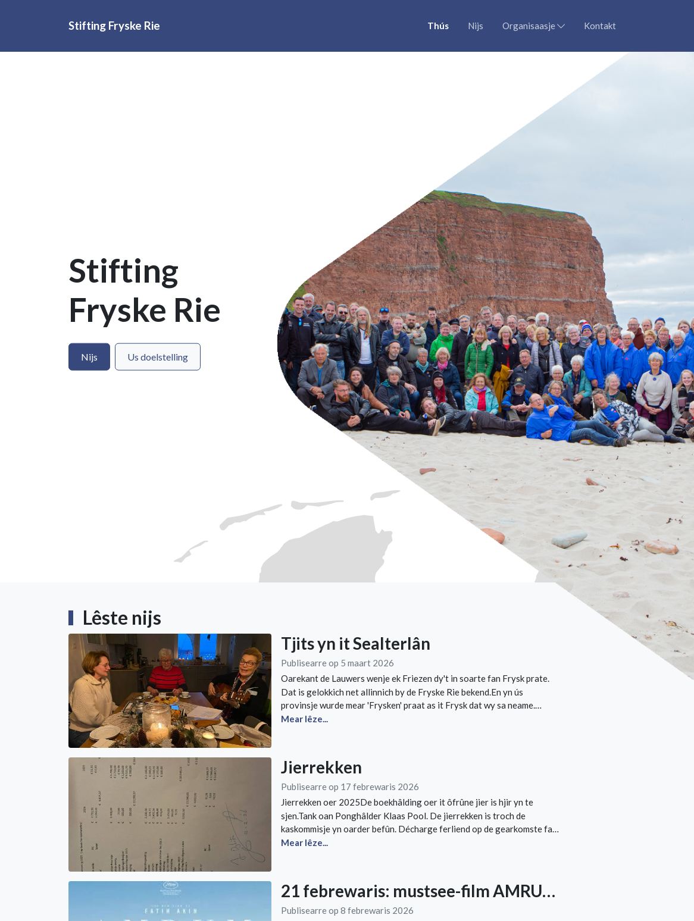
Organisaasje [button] (533, 25)
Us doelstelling (157, 356)
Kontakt (600, 25)
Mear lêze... (304, 718)
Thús (438, 25)
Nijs (475, 25)
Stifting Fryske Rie (114, 25)
